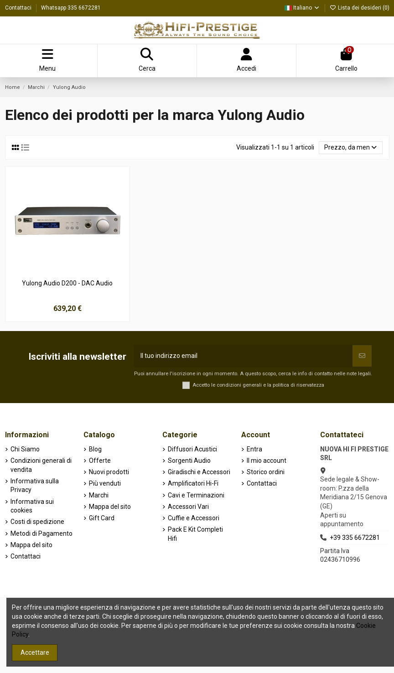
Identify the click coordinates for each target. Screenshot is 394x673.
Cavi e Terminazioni (196, 495)
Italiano (302, 8)
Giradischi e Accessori (199, 472)
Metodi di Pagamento (41, 533)
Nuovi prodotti (109, 472)
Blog (95, 449)
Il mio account (266, 460)
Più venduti (105, 483)
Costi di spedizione (37, 521)
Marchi (99, 495)
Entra (254, 449)
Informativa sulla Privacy (34, 485)
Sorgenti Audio (189, 460)
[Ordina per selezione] (350, 148)
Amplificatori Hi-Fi (193, 483)
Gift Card (101, 518)
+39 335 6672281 (355, 537)
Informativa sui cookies (32, 506)
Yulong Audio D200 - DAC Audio (67, 283)
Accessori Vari (188, 506)
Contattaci (19, 8)
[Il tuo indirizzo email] (243, 356)
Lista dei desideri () (359, 8)
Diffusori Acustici (192, 449)
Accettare (35, 652)
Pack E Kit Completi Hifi (195, 534)
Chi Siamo (25, 449)
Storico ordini (266, 472)
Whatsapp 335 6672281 (71, 8)
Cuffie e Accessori (193, 518)
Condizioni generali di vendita (41, 465)
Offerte (100, 460)
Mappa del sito (31, 545)
